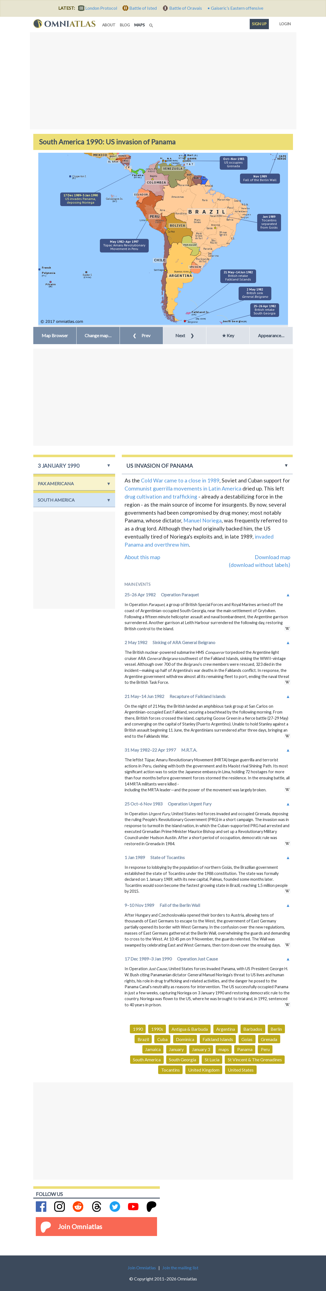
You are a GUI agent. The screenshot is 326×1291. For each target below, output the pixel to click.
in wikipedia (287, 628)
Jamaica (153, 1049)
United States (241, 1069)
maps (140, 24)
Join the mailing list (180, 1267)
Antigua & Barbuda (189, 1029)
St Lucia (212, 1059)
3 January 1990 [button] (58, 465)
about (108, 25)
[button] (98, 335)
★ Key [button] (228, 335)
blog (125, 25)
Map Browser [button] (55, 335)
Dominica (185, 1039)
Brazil (143, 1039)
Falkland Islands (218, 1039)
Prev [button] (141, 335)
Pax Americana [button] (56, 483)
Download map (272, 557)
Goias (246, 1039)
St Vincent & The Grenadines (255, 1059)
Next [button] (184, 335)
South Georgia (182, 1059)
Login (284, 23)
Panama (244, 1049)
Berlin (276, 1029)
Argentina (225, 1029)
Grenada (269, 1039)
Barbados (252, 1029)
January (176, 1049)
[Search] (151, 24)
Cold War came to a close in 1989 (180, 480)
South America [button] (56, 499)
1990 (138, 1029)
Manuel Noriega (202, 520)
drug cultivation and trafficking (161, 496)
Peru (265, 1049)
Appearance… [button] (271, 335)
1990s (157, 1029)
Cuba (162, 1039)
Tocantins (170, 1069)
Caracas (175, 162)
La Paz (171, 231)
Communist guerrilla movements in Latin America (183, 488)
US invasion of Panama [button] (159, 465)
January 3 (201, 1049)
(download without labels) (259, 565)
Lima (142, 220)
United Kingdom (203, 1069)
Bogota (153, 175)
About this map (142, 557)
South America (147, 1059)
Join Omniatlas (80, 1226)
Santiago (158, 269)
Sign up (259, 24)
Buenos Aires (181, 271)
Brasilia (215, 224)
